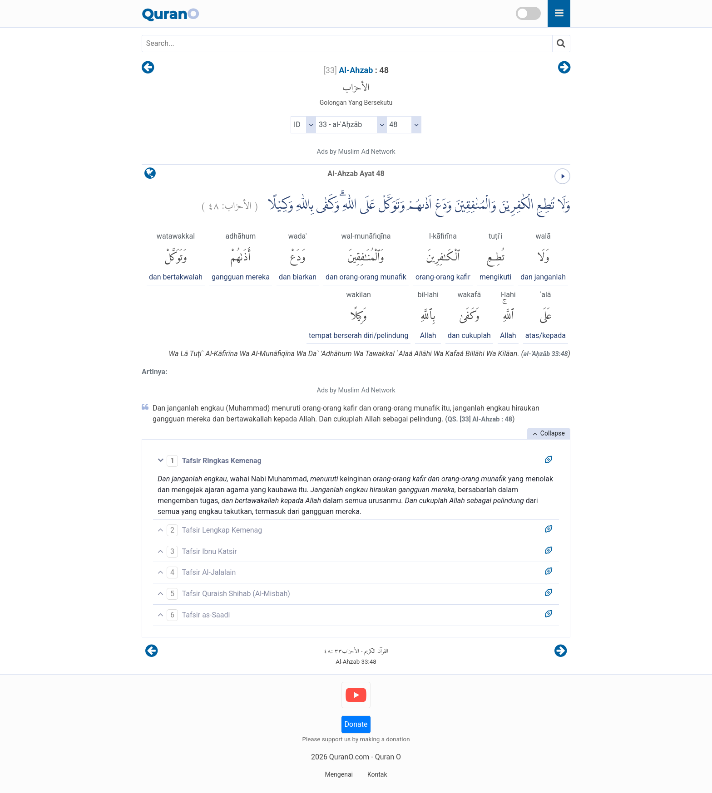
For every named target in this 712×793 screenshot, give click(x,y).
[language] (150, 175)
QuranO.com (349, 757)
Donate (356, 724)
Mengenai (338, 774)
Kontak (377, 774)
